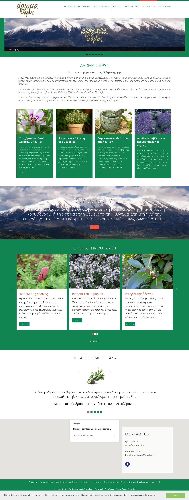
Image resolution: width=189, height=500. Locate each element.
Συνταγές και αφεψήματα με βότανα (120, 482)
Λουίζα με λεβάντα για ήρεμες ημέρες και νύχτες (151, 142)
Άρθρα (116, 6)
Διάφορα (33, 482)
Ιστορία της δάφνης (139, 294)
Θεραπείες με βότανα (92, 482)
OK (110, 435)
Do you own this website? (83, 435)
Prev (11, 291)
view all (94, 341)
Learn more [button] (150, 495)
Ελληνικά (148, 6)
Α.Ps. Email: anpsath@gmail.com (81, 489)
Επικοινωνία (131, 6)
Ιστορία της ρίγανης (33, 294)
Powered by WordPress (104, 489)
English (165, 6)
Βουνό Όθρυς (94, 201)
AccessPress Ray (129, 489)
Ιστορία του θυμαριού (87, 294)
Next (177, 291)
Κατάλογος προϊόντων (76, 6)
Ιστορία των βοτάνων (94, 248)
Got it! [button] (176, 495)
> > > (21, 173)
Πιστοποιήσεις (101, 6)
